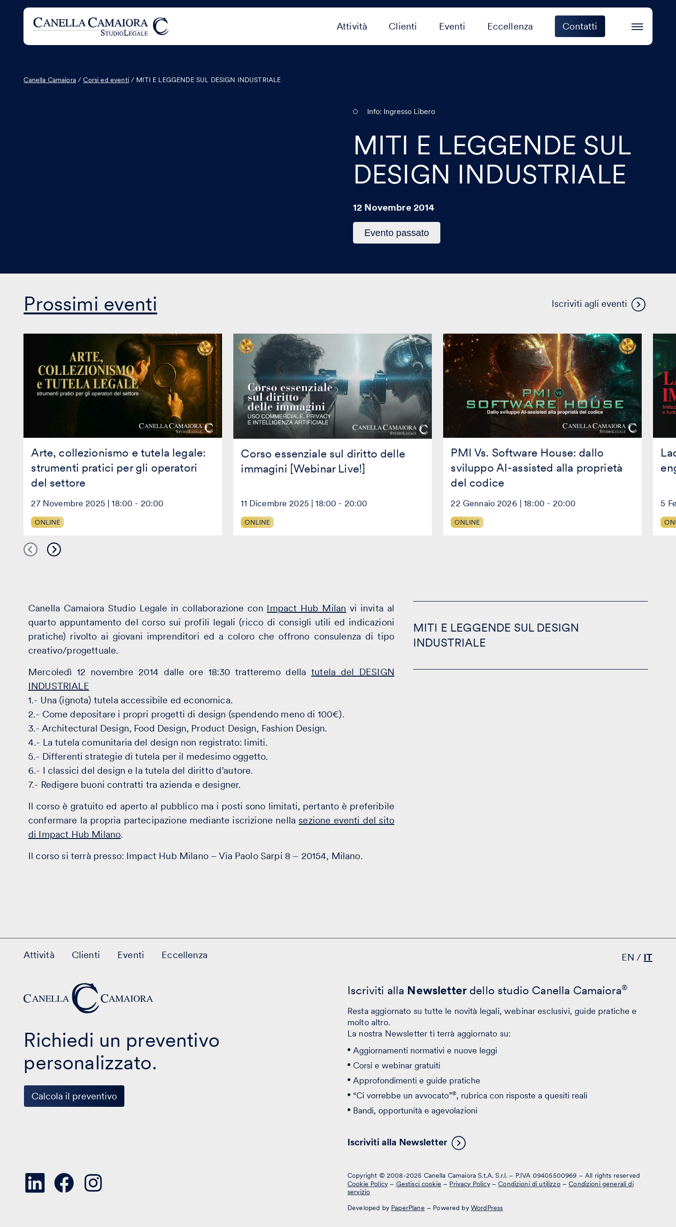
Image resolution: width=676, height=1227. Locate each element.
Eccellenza (510, 26)
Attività (352, 26)
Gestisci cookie (418, 1184)
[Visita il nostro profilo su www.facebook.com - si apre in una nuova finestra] (64, 1183)
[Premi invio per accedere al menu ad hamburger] (637, 25)
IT (648, 957)
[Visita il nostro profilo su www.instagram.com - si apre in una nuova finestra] (93, 1183)
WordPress (487, 1208)
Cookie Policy (367, 1184)
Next (54, 549)
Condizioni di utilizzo (529, 1184)
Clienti (403, 26)
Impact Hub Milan (306, 608)
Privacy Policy (469, 1184)
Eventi (452, 26)
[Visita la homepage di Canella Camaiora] (102, 26)
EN (628, 957)
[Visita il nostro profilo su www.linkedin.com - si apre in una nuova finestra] (34, 1183)
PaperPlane (408, 1208)
